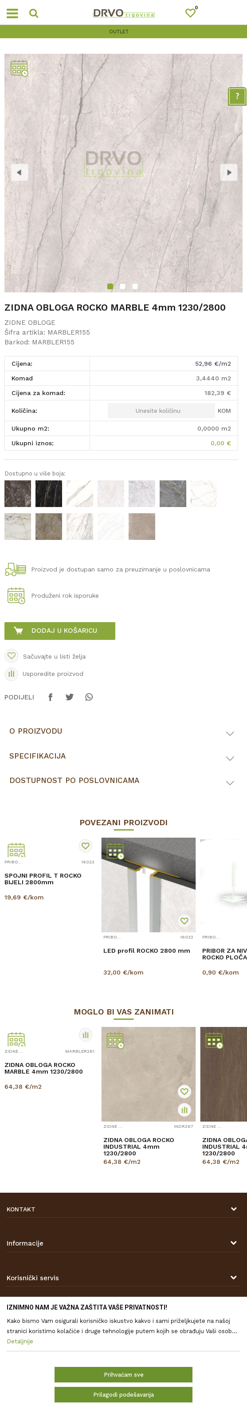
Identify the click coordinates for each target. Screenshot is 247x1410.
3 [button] (136, 287)
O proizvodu (35, 731)
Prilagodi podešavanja (123, 1394)
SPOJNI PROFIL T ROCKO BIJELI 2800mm (43, 879)
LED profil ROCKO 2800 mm (146, 950)
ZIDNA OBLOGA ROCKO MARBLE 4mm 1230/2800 (43, 1068)
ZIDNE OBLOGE (29, 323)
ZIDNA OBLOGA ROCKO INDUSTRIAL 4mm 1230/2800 (138, 1147)
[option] (123, 32)
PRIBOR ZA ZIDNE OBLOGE (14, 861)
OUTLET (122, 32)
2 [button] (123, 287)
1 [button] (111, 287)
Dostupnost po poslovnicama (74, 780)
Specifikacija (37, 755)
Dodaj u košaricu (64, 631)
